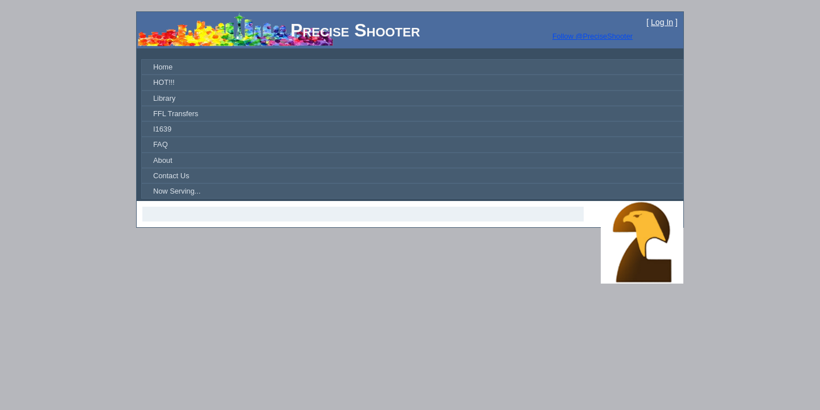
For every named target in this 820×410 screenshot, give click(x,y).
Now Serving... (176, 191)
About (162, 160)
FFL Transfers (175, 113)
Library (164, 98)
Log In (662, 22)
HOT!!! (164, 82)
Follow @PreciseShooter (592, 36)
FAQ (160, 144)
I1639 (162, 129)
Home (163, 67)
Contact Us (171, 175)
